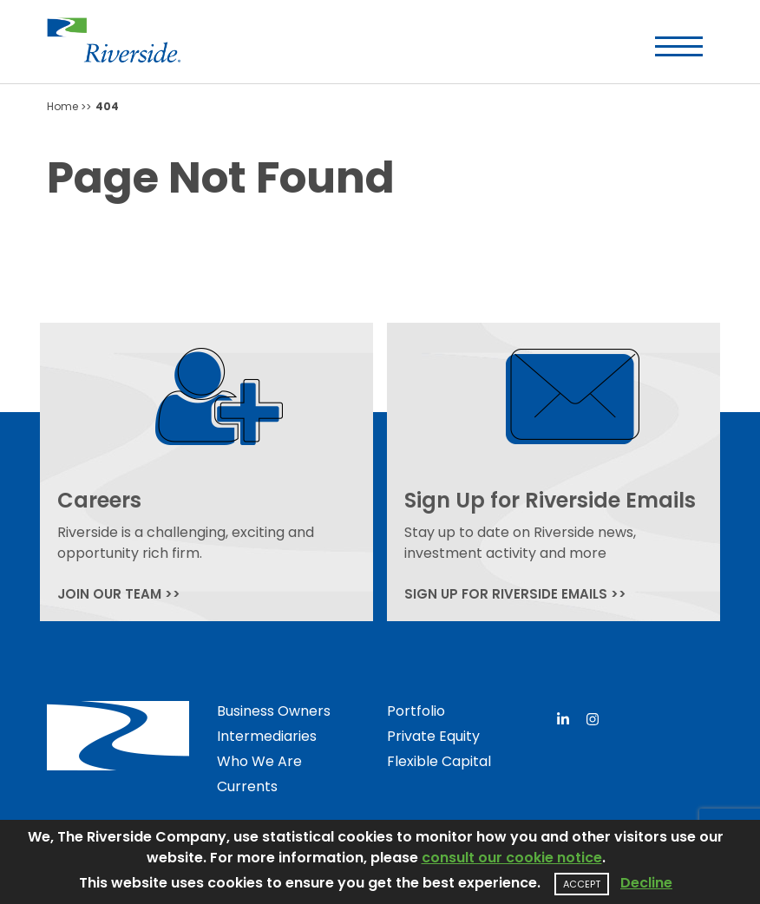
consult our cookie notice (512, 858)
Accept (581, 884)
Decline (646, 883)
